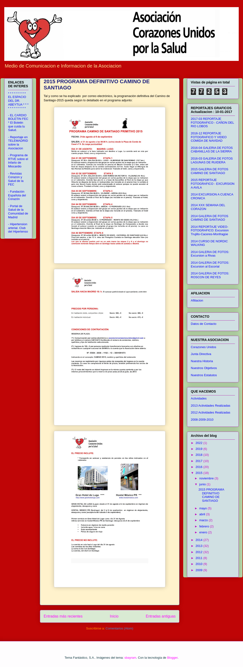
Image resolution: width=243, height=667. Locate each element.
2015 (199, 473)
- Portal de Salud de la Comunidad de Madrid (18, 211)
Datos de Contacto (203, 324)
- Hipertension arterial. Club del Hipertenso (18, 227)
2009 (199, 570)
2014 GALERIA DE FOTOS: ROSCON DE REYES (210, 275)
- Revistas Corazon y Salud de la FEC (15, 179)
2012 (199, 552)
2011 (199, 558)
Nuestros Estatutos (204, 375)
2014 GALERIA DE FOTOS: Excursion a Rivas (210, 254)
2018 (199, 455)
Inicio (114, 616)
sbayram (130, 657)
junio (203, 484)
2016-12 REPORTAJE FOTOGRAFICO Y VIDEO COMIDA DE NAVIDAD (209, 136)
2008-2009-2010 (202, 419)
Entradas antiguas (161, 616)
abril (202, 514)
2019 (199, 449)
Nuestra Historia (202, 361)
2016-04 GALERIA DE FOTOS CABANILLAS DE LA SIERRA (212, 149)
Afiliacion (197, 300)
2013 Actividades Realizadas (210, 405)
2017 (199, 461)
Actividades (198, 398)
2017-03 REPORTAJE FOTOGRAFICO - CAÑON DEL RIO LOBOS (212, 122)
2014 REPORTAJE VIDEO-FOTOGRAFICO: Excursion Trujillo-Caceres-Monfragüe (210, 230)
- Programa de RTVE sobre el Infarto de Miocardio (18, 160)
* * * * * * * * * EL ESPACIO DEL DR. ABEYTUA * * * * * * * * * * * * (18, 101)
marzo (204, 520)
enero (203, 532)
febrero (204, 526)
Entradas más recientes (63, 616)
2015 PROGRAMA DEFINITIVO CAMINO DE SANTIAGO (211, 495)
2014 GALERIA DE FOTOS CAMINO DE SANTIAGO (209, 218)
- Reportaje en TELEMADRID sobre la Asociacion (18, 142)
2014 (199, 540)
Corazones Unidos (203, 347)
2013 (199, 546)
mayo (203, 508)
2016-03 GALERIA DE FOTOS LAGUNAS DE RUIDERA (212, 160)
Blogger (172, 657)
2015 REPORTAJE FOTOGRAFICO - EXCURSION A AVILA (212, 183)
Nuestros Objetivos (204, 368)
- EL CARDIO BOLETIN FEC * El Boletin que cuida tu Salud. (18, 122)
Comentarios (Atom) (119, 628)
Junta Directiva (201, 354)
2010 (199, 564)
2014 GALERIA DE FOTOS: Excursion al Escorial (210, 264)
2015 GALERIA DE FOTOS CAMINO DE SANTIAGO (209, 171)
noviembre (207, 478)
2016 (199, 467)
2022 (199, 443)
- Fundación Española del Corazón (17, 195)
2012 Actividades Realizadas (210, 412)
